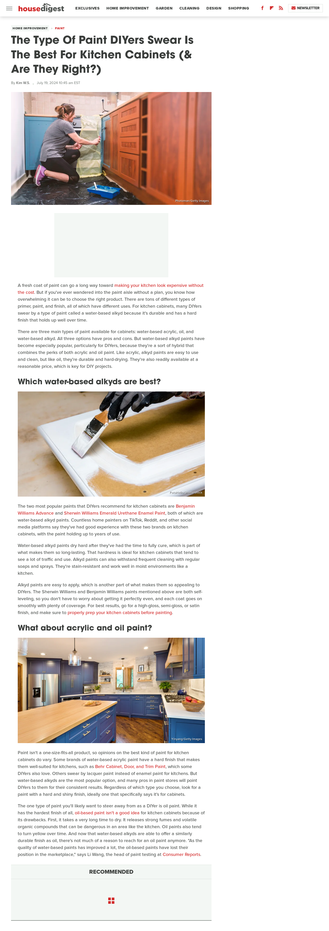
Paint (60, 28)
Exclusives (87, 8)
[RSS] (281, 9)
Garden (164, 8)
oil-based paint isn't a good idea (107, 812)
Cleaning (189, 8)
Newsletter (305, 8)
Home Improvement (127, 8)
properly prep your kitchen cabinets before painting (120, 612)
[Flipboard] (272, 9)
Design (213, 8)
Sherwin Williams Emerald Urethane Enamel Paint (114, 513)
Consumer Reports (181, 854)
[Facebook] (262, 9)
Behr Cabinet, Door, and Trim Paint (130, 766)
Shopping (238, 8)
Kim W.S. (23, 83)
